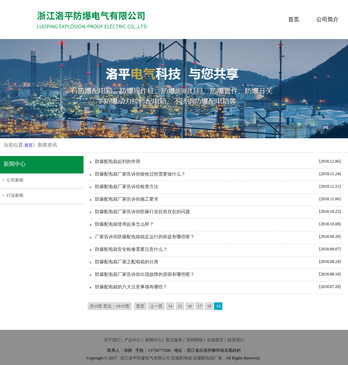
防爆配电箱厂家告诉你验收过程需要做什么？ (140, 174)
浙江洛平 (128, 358)
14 (170, 306)
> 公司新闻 (11, 180)
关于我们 (112, 339)
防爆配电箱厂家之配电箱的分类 (126, 261)
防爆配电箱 (181, 358)
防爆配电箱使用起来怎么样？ (124, 224)
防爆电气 (145, 358)
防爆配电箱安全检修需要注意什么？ (131, 249)
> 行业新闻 (11, 195)
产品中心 (132, 339)
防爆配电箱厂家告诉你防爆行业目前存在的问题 (142, 211)
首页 (293, 19)
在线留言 (215, 339)
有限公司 (161, 358)
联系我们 (236, 339)
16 (190, 306)
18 (209, 306)
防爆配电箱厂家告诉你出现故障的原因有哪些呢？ (145, 274)
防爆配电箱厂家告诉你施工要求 (126, 199)
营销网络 (194, 339)
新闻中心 (153, 339)
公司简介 (327, 19)
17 (199, 306)
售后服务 (174, 339)
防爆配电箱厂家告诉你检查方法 (126, 186)
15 (180, 306)
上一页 (156, 306)
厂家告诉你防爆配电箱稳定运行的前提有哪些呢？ (145, 236)
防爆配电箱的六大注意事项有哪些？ (131, 286)
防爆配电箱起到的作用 (117, 161)
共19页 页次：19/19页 (109, 306)
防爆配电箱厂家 (207, 358)
